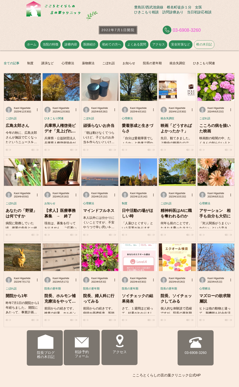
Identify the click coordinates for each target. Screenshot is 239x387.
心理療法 (68, 63)
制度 (30, 63)
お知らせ (129, 63)
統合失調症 (177, 63)
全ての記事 (11, 63)
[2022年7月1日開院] (118, 30)
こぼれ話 (108, 63)
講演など (47, 63)
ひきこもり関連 (204, 63)
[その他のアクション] (38, 110)
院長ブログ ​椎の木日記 (46, 355)
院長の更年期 (152, 63)
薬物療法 (88, 63)
